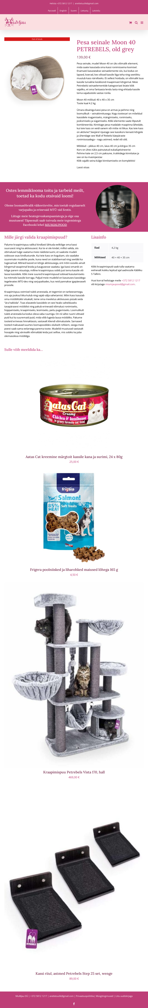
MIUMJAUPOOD (56, 225)
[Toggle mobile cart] (130, 22)
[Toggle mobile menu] (142, 22)
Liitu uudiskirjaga (124, 996)
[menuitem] (52, 10)
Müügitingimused (104, 996)
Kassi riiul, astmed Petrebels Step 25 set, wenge (74, 973)
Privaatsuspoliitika (85, 996)
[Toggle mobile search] (136, 22)
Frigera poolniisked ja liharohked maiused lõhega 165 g (74, 569)
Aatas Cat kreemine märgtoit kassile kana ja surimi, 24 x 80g (74, 457)
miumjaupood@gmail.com (120, 284)
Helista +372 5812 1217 (61, 3)
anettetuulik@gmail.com (86, 3)
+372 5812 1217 (131, 280)
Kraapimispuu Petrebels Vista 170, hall (74, 772)
